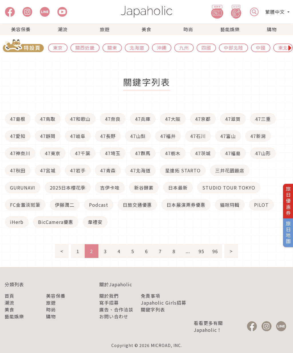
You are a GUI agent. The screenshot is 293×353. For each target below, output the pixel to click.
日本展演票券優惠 (186, 204)
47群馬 (143, 153)
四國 (206, 47)
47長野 (108, 136)
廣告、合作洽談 (116, 309)
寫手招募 (109, 302)
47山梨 (138, 136)
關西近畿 (85, 47)
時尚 (188, 29)
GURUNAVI (22, 187)
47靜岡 (48, 136)
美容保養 (21, 29)
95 (201, 251)
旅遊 (105, 29)
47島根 (17, 118)
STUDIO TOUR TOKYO (228, 187)
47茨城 (203, 153)
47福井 (168, 136)
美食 (146, 29)
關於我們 (109, 295)
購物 (272, 29)
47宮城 (48, 170)
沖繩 (162, 47)
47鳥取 (48, 118)
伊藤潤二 (64, 204)
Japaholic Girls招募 (163, 302)
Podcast (98, 204)
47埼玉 (112, 153)
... (188, 251)
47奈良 (112, 118)
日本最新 (178, 187)
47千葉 (82, 153)
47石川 (198, 136)
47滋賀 (233, 118)
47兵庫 (143, 118)
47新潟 (258, 136)
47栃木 (173, 153)
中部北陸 (233, 47)
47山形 (263, 153)
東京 (58, 47)
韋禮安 (95, 221)
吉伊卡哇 (110, 187)
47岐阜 (78, 136)
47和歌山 (80, 118)
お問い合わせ (113, 316)
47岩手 (78, 170)
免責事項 (150, 295)
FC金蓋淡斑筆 (25, 204)
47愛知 (17, 136)
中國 (261, 47)
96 (215, 251)
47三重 (263, 118)
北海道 (137, 47)
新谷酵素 (144, 187)
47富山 (228, 136)
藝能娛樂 (230, 29)
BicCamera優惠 (55, 221)
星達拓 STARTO (183, 170)
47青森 (108, 170)
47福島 (233, 153)
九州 (184, 47)
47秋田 (17, 170)
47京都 (203, 118)
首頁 (9, 295)
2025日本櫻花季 (68, 187)
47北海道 (140, 170)
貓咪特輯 (229, 204)
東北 (283, 47)
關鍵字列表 (153, 309)
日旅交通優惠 (137, 204)
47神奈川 (20, 153)
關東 (112, 47)
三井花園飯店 (229, 170)
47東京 (52, 153)
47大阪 (173, 118)
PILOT (261, 204)
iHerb (16, 221)
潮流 (63, 29)
